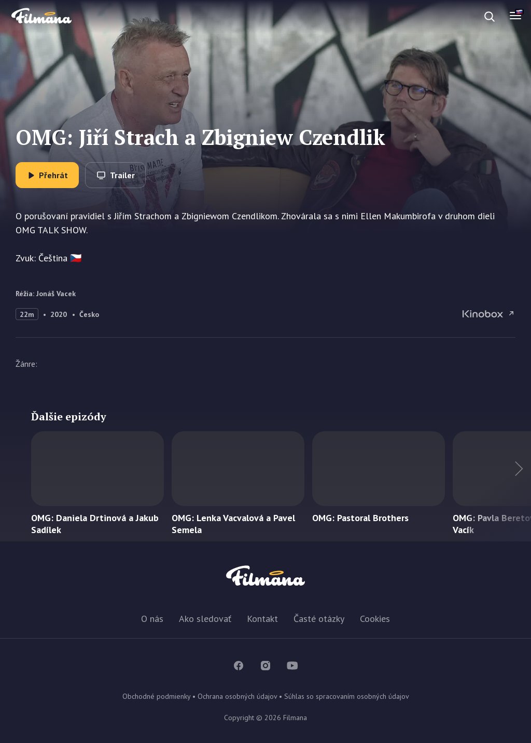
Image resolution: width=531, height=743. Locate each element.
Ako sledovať (205, 619)
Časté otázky (319, 619)
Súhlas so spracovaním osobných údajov (346, 696)
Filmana (41, 16)
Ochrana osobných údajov (237, 696)
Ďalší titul (500, 486)
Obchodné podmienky (156, 696)
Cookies (375, 619)
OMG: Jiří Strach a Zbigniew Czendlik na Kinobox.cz (489, 314)
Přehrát (53, 175)
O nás (152, 619)
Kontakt (262, 619)
